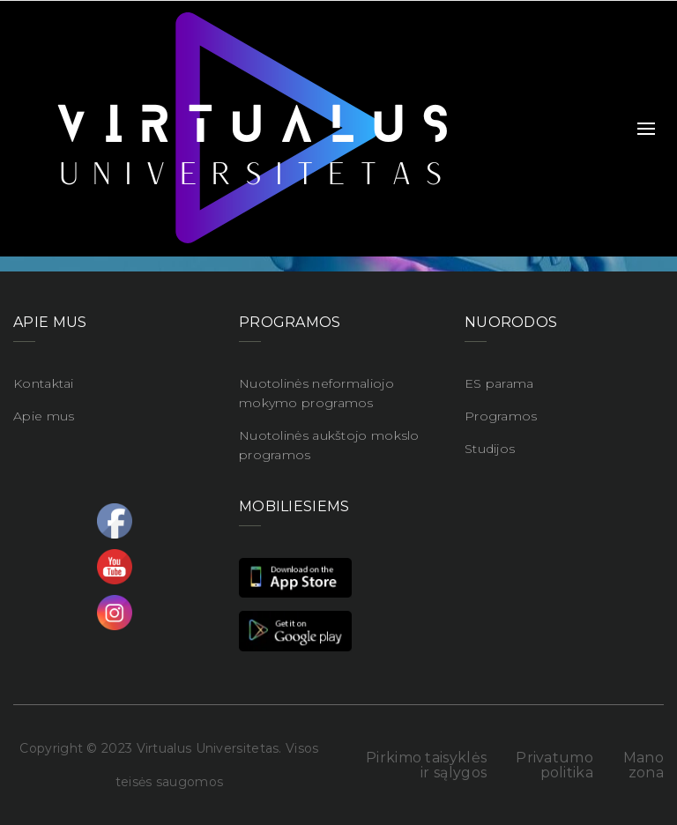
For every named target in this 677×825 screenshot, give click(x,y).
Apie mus (43, 416)
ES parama (499, 383)
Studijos (490, 449)
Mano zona (643, 765)
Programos (501, 416)
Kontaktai (43, 383)
